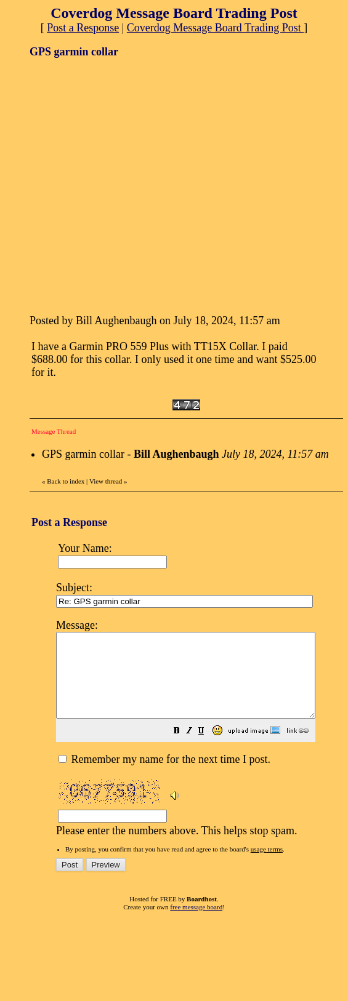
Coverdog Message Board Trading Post (215, 28)
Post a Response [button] (83, 28)
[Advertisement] (115, 185)
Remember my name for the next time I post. (164, 776)
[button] (207, 748)
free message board (196, 923)
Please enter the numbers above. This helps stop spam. (201, 734)
